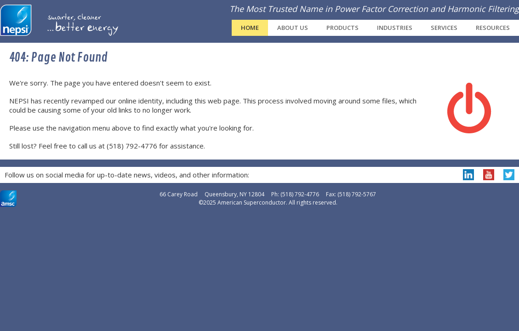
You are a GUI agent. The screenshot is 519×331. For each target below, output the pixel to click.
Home (250, 27)
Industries (394, 27)
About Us (292, 27)
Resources (493, 27)
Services (444, 27)
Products (342, 27)
